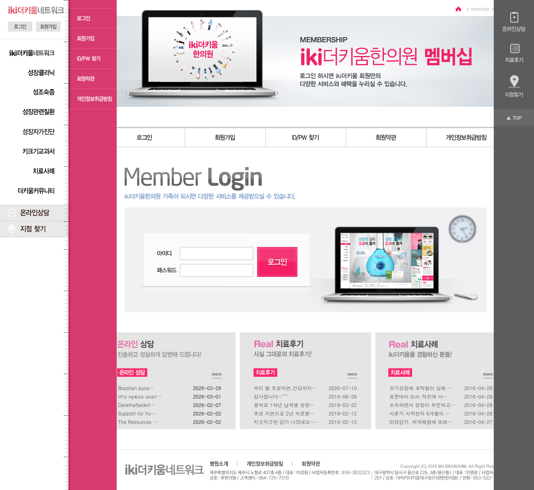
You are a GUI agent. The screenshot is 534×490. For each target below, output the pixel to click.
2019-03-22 (342, 404)
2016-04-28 (478, 404)
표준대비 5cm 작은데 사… (419, 396)
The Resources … (138, 421)
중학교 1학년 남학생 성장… (284, 404)
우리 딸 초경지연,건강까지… (285, 387)
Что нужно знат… (140, 396)
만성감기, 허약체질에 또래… (421, 421)
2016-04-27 (478, 421)
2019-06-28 (342, 396)
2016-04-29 (478, 387)
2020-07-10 (342, 387)
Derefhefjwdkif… (136, 404)
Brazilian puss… (136, 387)
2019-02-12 (342, 413)
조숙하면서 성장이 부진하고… (423, 404)
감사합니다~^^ (271, 396)
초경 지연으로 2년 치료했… (284, 413)
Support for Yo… (137, 413)
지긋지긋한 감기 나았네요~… (286, 421)
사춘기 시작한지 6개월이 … (420, 413)
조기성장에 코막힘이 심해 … (421, 387)
